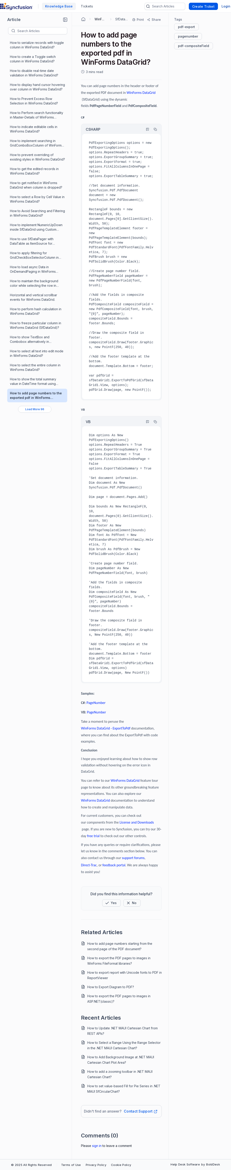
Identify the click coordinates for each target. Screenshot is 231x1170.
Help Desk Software (185, 1164)
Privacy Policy (96, 1165)
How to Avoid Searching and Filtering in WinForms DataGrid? (37, 213)
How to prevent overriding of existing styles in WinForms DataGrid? (37, 157)
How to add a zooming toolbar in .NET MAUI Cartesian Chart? (119, 1074)
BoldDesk (213, 1164)
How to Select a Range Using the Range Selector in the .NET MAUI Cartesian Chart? (124, 1045)
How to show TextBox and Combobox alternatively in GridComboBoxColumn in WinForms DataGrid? (36, 339)
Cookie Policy (121, 1165)
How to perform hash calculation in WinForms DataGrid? (35, 311)
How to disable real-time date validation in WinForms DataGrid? (34, 73)
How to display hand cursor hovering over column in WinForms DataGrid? (37, 87)
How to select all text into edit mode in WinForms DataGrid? (36, 353)
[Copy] (153, 129)
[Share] (154, 20)
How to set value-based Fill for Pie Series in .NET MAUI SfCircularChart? (123, 1088)
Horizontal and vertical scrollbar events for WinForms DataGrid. (33, 297)
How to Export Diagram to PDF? (110, 987)
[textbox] (42, 30)
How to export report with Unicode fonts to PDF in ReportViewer (124, 975)
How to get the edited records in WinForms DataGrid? (34, 171)
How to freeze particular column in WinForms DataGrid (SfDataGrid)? (35, 325)
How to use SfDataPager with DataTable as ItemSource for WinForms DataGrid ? (31, 241)
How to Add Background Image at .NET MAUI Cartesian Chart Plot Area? (120, 1059)
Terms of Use (71, 1165)
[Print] (138, 20)
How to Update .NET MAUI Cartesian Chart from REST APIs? (122, 1030)
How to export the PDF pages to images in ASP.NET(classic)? (118, 998)
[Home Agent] (83, 19)
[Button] (132, 903)
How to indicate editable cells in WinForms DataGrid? (33, 129)
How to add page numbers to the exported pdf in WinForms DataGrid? (36, 395)
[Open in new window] (141, 93)
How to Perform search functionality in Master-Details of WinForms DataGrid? (36, 115)
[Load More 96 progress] (34, 409)
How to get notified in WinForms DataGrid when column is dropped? (36, 185)
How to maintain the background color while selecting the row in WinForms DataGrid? (34, 283)
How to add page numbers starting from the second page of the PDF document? (119, 946)
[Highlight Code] (145, 129)
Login (226, 6)
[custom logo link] (16, 6)
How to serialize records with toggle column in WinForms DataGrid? (37, 45)
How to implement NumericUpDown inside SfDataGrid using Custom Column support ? (36, 227)
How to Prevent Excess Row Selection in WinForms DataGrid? (34, 101)
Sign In (97, 1146)
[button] (65, 20)
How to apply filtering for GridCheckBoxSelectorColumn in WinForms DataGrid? (34, 255)
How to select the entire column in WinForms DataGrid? (35, 367)
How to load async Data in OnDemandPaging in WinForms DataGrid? (33, 269)
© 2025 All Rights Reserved (31, 1165)
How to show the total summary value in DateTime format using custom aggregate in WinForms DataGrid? (33, 381)
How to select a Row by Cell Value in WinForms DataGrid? (37, 199)
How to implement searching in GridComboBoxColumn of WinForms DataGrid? (36, 143)
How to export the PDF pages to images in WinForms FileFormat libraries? (118, 960)
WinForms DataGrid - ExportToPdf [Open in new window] (105, 728)
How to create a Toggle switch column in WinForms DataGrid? (33, 59)
